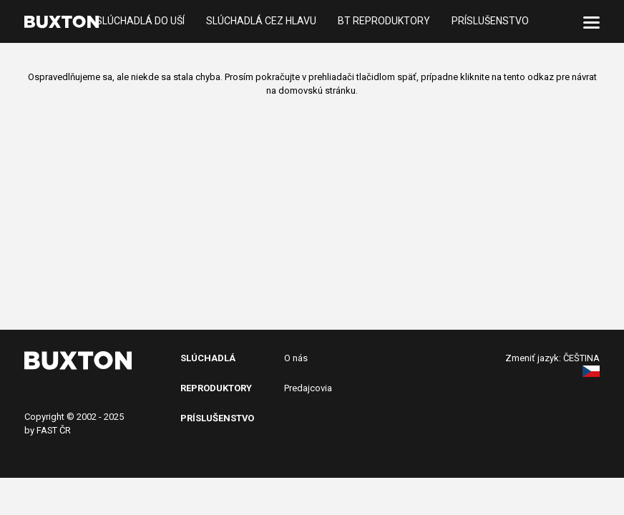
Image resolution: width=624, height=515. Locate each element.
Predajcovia (308, 388)
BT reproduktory (384, 21)
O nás (296, 358)
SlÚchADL (204, 358)
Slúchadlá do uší (140, 21)
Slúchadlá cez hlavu (261, 21)
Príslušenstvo (490, 21)
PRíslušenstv (214, 418)
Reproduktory (216, 388)
